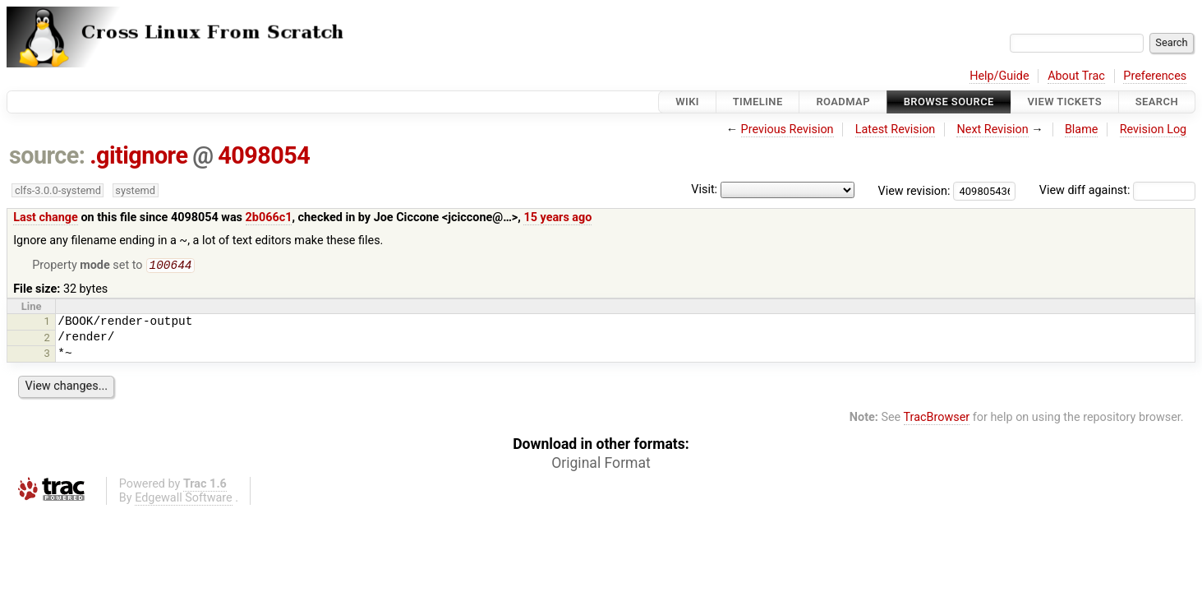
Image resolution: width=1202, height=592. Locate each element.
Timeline (758, 101)
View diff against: (1117, 190)
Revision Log (1153, 129)
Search (1156, 101)
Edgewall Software (184, 499)
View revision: (914, 190)
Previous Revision (787, 129)
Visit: (704, 190)
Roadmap (843, 101)
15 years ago (557, 217)
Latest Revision (895, 129)
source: (47, 155)
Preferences (1154, 76)
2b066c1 (269, 217)
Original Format (601, 464)
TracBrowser (937, 419)
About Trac (1076, 76)
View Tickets (1065, 101)
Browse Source (949, 101)
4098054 (264, 155)
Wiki (687, 101)
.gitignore (138, 155)
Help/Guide (999, 76)
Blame (1081, 129)
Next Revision (992, 129)
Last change (45, 217)
